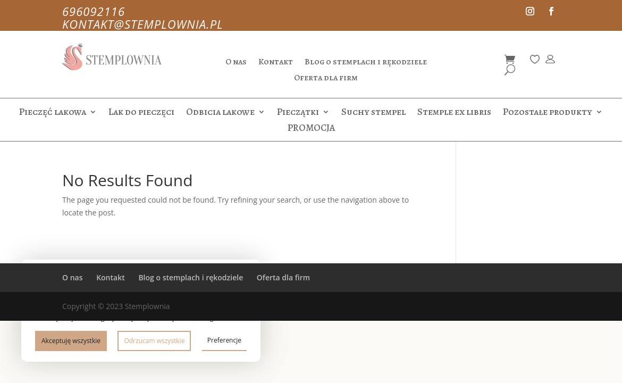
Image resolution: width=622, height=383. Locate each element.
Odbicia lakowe (220, 113)
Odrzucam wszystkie (154, 340)
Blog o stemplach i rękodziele (366, 63)
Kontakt (275, 63)
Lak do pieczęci (141, 113)
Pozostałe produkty (547, 113)
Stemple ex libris (454, 113)
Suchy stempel (373, 113)
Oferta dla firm (326, 79)
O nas (236, 63)
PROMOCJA (311, 129)
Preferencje (224, 340)
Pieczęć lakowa (52, 113)
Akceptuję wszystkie (70, 340)
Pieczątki (298, 113)
